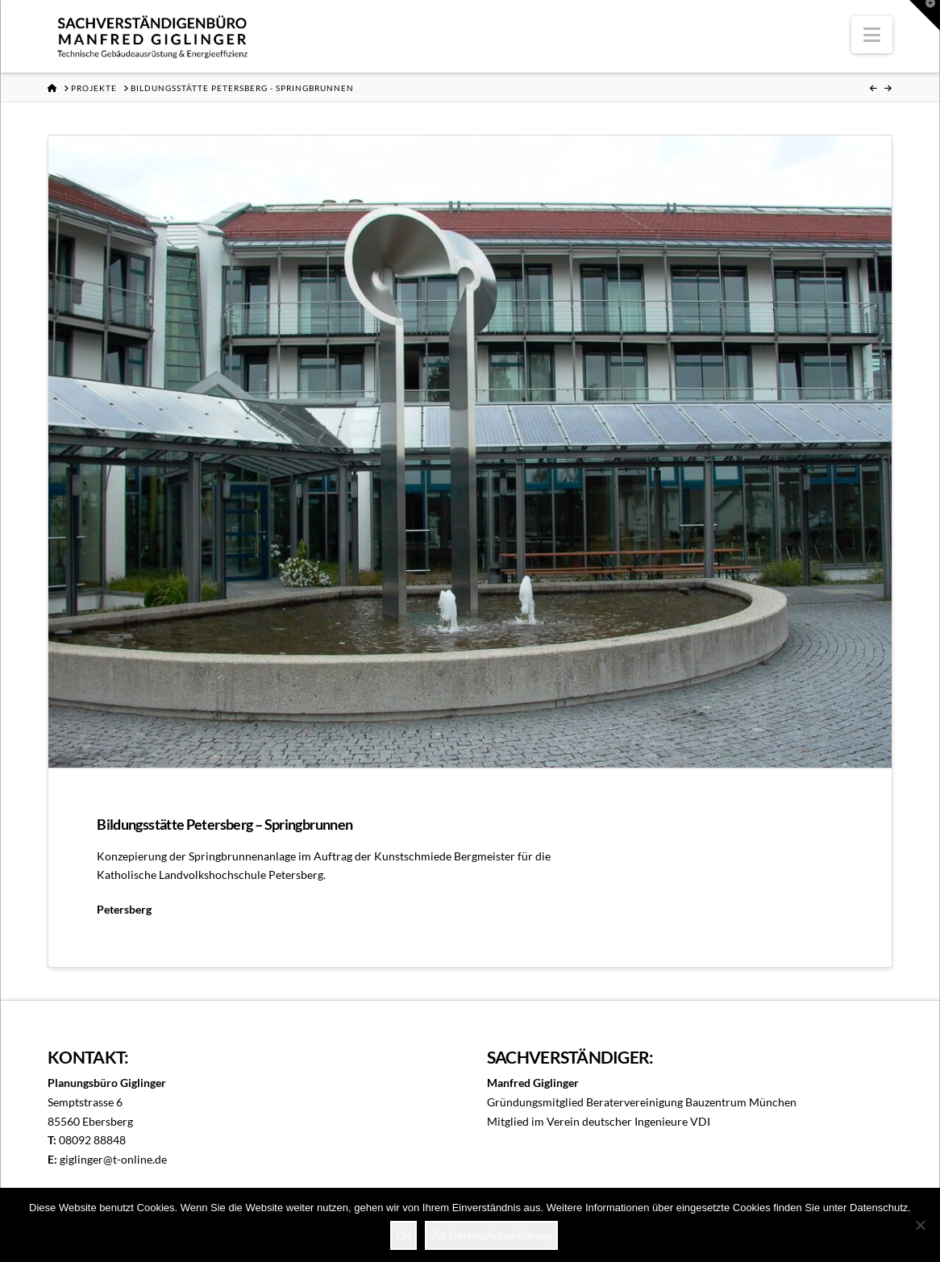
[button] (871, 34)
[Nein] (920, 1225)
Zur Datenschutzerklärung (491, 1235)
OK (403, 1235)
